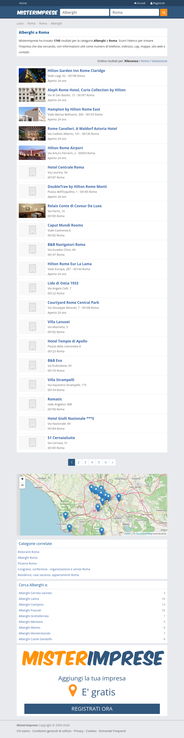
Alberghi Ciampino (31, 604)
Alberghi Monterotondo (34, 633)
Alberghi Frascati (30, 610)
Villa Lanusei (59, 321)
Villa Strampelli (61, 379)
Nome (145, 61)
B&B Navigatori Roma (66, 244)
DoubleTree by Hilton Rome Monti (77, 186)
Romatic (55, 399)
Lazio (20, 23)
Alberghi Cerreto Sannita (35, 593)
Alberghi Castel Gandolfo (35, 639)
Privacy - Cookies (85, 731)
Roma (31, 23)
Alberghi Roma (28, 558)
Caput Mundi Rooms (65, 225)
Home (23, 3)
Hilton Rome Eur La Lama (70, 263)
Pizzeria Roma (27, 563)
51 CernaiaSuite (61, 437)
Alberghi (56, 23)
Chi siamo (23, 731)
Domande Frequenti (112, 731)
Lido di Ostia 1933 (63, 283)
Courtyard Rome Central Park (73, 302)
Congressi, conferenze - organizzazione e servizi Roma (54, 569)
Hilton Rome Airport (65, 148)
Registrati (157, 3)
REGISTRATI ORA (92, 708)
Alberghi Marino (29, 627)
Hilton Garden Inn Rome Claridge (76, 70)
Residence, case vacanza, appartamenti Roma (48, 575)
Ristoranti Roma (28, 552)
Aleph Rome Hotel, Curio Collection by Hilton (87, 90)
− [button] (22, 485)
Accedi (139, 3)
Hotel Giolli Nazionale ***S (71, 418)
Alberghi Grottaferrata (34, 616)
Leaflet (127, 533)
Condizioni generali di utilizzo (52, 731)
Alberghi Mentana (31, 622)
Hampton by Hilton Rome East (74, 109)
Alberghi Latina (29, 599)
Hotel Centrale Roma (66, 167)
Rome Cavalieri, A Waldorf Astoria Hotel (82, 128)
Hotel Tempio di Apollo (67, 341)
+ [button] (22, 479)
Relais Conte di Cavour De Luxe (75, 206)
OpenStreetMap (144, 533)
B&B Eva (55, 360)
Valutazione (159, 61)
